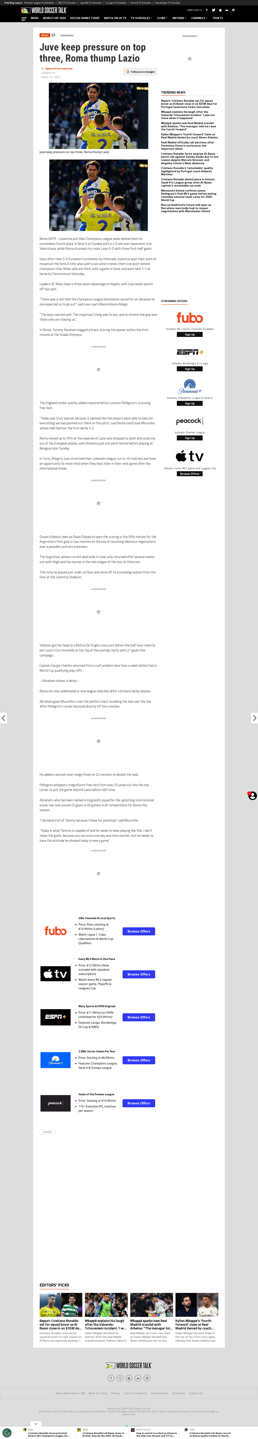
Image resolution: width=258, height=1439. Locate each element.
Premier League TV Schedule (39, 2)
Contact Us (195, 1407)
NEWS (35, 18)
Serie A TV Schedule (141, 2)
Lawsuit (47, 1132)
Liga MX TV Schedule (90, 2)
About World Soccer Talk (70, 1407)
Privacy (115, 1407)
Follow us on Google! (143, 72)
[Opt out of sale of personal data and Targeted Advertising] (7, 1432)
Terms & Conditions (135, 1407)
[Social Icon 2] (129, 1392)
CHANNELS (199, 18)
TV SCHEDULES (142, 18)
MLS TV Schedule (67, 2)
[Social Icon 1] (120, 1392)
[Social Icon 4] (147, 1392)
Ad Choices (178, 1407)
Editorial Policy (160, 1407)
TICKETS (217, 18)
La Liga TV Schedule (116, 2)
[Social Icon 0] (111, 1392)
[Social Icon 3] (138, 1392)
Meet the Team (98, 1407)
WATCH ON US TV (115, 18)
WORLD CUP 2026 (54, 18)
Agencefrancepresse (59, 68)
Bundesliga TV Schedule (168, 2)
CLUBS (162, 18)
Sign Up (190, 334)
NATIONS (180, 18)
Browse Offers (139, 931)
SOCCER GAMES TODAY (85, 18)
